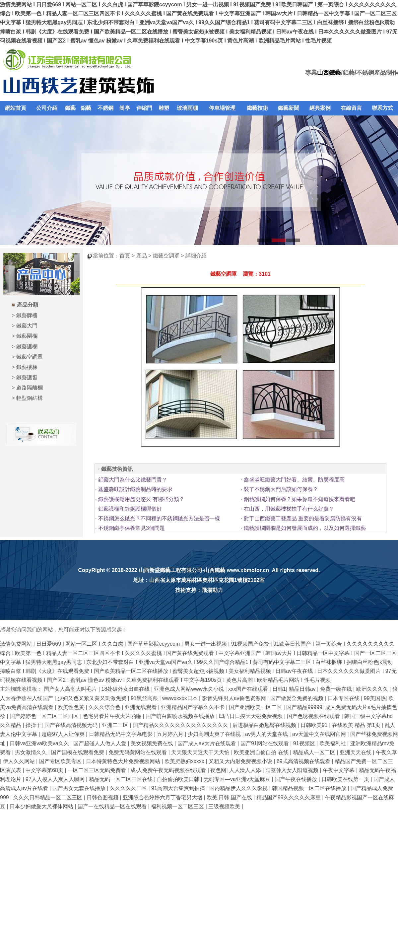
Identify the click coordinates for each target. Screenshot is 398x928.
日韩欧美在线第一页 (345, 779)
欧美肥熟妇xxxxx (185, 761)
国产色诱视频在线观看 (314, 716)
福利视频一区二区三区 (178, 806)
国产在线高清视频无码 (71, 725)
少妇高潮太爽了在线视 (215, 734)
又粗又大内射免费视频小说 (241, 761)
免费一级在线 (336, 689)
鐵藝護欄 (26, 346)
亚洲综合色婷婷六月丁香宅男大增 (163, 797)
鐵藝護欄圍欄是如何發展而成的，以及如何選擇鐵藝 (305, 528)
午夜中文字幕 (339, 770)
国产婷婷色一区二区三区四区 (45, 716)
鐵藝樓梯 (26, 367)
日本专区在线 (344, 698)
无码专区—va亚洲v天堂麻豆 (238, 779)
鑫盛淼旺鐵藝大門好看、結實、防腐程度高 (294, 479)
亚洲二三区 (116, 725)
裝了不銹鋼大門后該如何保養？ (281, 489)
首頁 (124, 255)
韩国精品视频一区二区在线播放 (310, 788)
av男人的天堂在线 (267, 734)
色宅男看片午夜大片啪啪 (113, 716)
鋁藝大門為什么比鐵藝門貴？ (132, 479)
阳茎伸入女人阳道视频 (292, 770)
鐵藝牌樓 (26, 315)
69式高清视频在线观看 (304, 761)
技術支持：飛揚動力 (199, 590)
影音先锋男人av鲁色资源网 (234, 698)
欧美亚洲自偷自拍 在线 (262, 752)
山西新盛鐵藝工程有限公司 (170, 570)
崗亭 (124, 108)
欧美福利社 (333, 743)
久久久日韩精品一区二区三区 (48, 797)
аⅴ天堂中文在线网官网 (319, 734)
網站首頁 (15, 108)
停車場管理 (222, 108)
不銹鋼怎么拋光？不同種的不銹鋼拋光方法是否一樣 (159, 518)
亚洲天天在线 (356, 752)
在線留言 (351, 108)
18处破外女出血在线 (126, 689)
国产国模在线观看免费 (78, 752)
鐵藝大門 (26, 325)
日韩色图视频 (103, 797)
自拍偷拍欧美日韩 (179, 779)
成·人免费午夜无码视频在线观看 (169, 770)
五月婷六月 (171, 734)
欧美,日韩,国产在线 (230, 797)
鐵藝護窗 (26, 377)
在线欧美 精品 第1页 (357, 725)
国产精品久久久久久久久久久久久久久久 (181, 725)
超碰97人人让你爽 (63, 734)
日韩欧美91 (314, 725)
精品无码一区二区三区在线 (121, 779)
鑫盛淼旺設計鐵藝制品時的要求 (135, 489)
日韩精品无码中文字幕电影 (121, 734)
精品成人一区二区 (315, 752)
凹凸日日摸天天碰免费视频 (251, 716)
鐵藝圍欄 (26, 336)
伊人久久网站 (19, 761)
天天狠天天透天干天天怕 (201, 752)
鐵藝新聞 (288, 108)
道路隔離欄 (29, 388)
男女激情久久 (31, 752)
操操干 (33, 725)
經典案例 (320, 108)
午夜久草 (386, 752)
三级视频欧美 (224, 806)
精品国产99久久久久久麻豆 (289, 797)
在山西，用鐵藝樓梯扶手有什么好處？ (289, 509)
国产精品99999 (304, 707)
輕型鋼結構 (29, 398)
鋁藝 (86, 108)
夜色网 (218, 770)
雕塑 (164, 108)
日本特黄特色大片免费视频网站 (124, 761)
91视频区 (304, 743)
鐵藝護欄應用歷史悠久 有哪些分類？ (141, 499)
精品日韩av (303, 689)
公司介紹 (46, 108)
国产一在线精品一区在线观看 (113, 806)
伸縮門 (144, 108)
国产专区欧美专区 (61, 761)
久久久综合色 (105, 707)
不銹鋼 (105, 108)
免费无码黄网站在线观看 (138, 752)
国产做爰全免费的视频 (297, 698)
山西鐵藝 (329, 72)
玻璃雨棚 (187, 108)
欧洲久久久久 (372, 689)
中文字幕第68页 (45, 770)
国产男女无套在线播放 (79, 788)
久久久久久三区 (129, 788)
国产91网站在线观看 (265, 743)
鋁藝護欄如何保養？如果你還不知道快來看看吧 (299, 499)
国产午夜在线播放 (296, 779)
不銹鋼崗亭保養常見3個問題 (131, 528)
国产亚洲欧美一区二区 (256, 707)
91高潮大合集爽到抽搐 (178, 788)
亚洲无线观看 (141, 707)
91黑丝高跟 (145, 698)
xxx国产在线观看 (248, 689)
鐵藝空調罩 (29, 357)
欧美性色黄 (72, 707)
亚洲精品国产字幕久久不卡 (193, 707)
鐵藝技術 (257, 108)
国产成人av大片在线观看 (207, 743)
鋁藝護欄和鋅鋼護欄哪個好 (130, 509)
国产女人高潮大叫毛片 (71, 689)
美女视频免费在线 (152, 743)
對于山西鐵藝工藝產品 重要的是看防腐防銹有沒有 (303, 518)
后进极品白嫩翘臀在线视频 (265, 725)
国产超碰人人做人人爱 (100, 743)
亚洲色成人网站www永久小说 (189, 689)
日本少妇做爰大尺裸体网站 (42, 806)
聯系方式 (382, 108)
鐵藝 (70, 108)
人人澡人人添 (245, 770)
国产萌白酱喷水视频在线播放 (181, 716)
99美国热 (375, 698)
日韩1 (279, 689)
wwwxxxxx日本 (180, 698)
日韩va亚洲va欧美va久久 (40, 743)
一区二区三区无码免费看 (97, 770)
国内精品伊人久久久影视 (239, 788)
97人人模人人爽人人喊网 (56, 779)
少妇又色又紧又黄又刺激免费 (92, 698)
